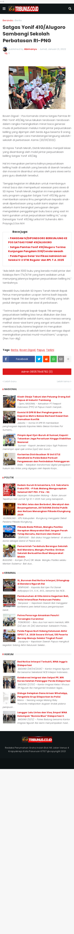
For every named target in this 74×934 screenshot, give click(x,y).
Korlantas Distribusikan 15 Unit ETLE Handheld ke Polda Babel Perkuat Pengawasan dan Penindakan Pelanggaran (43, 458)
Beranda (8, 20)
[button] (4, 8)
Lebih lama (63, 381)
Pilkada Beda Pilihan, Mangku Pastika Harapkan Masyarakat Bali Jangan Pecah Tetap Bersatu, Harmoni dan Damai (42, 530)
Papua (41, 350)
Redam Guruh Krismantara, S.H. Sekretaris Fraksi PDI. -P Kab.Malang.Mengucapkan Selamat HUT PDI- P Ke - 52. (43, 489)
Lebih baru (10, 381)
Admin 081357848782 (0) (37, 371)
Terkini (50, 350)
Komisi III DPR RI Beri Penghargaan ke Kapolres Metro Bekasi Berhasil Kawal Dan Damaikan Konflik (42, 416)
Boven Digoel (27, 350)
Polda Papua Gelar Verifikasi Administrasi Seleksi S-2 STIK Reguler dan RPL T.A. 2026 (37, 258)
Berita (18, 20)
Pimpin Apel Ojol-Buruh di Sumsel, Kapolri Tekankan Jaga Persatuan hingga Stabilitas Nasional (44, 439)
